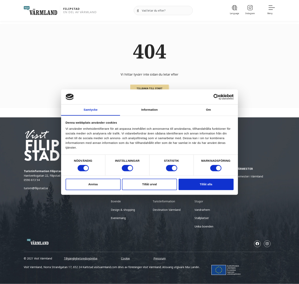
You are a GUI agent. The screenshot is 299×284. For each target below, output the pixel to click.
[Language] (234, 10)
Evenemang (118, 218)
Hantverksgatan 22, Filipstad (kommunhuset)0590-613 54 (53, 175)
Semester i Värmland (250, 176)
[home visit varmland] (40, 10)
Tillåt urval (149, 184)
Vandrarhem (202, 210)
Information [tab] (149, 109)
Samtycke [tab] (91, 109)
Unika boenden (203, 226)
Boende (116, 201)
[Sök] (138, 10)
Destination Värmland (167, 210)
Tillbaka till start (149, 88)
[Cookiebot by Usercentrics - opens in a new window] (216, 97)
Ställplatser (201, 218)
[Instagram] (250, 10)
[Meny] (271, 10)
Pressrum (159, 258)
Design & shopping (123, 210)
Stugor (198, 201)
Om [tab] (208, 109)
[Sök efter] (163, 10)
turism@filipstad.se (36, 188)
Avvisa (93, 184)
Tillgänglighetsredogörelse (80, 258)
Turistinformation (164, 201)
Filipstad (71, 9)
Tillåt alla (206, 184)
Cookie (125, 258)
